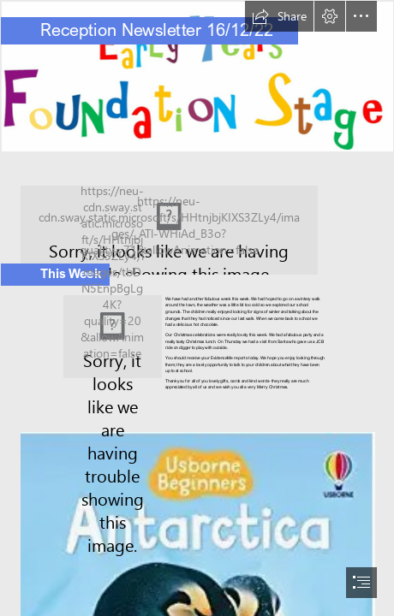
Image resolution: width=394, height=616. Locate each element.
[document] (197, 308)
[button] (279, 16)
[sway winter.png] (197, 221)
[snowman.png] (113, 336)
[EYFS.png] (197, 76)
